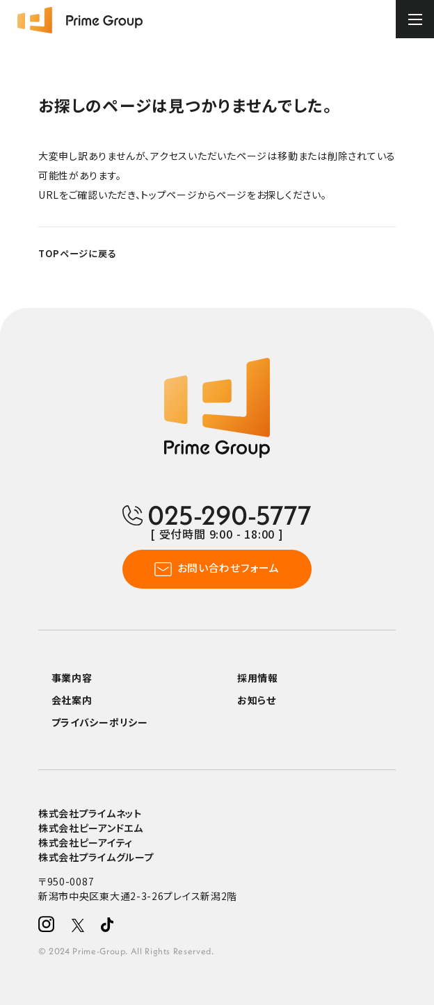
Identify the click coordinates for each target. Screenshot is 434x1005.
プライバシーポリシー (99, 722)
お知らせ (256, 700)
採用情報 (257, 678)
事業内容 (72, 678)
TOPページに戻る (77, 253)
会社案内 (72, 700)
